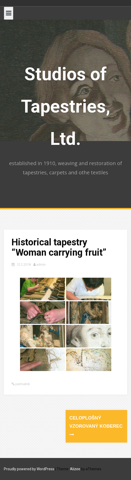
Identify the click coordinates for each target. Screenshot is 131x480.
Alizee (75, 469)
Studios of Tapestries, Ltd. (65, 106)
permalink (22, 384)
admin (41, 264)
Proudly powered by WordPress (29, 469)
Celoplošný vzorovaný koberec (96, 426)
